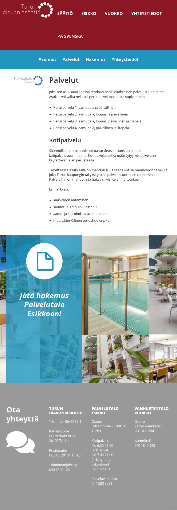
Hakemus (96, 59)
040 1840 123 (59, 469)
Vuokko (114, 13)
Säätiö (65, 13)
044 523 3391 (102, 483)
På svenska (70, 36)
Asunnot (47, 59)
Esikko (88, 13)
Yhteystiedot (146, 13)
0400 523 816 (102, 469)
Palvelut (71, 59)
